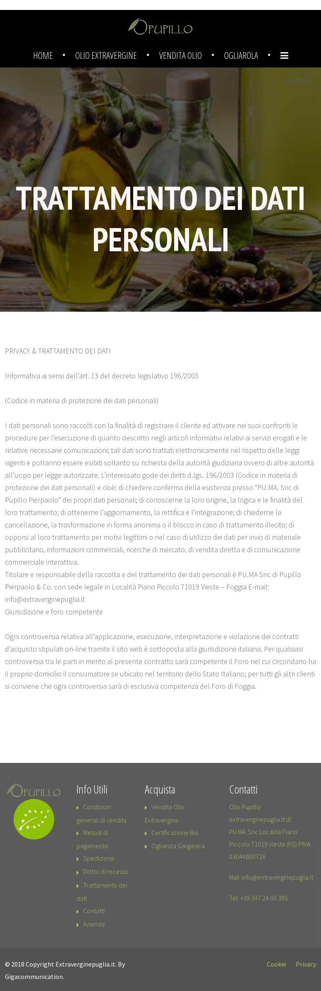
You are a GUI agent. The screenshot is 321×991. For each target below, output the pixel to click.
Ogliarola (241, 55)
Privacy (306, 964)
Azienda (94, 924)
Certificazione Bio (175, 832)
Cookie (276, 964)
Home (43, 55)
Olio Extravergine (106, 55)
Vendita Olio (180, 55)
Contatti (94, 911)
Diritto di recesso (105, 871)
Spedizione (98, 858)
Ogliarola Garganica (178, 846)
